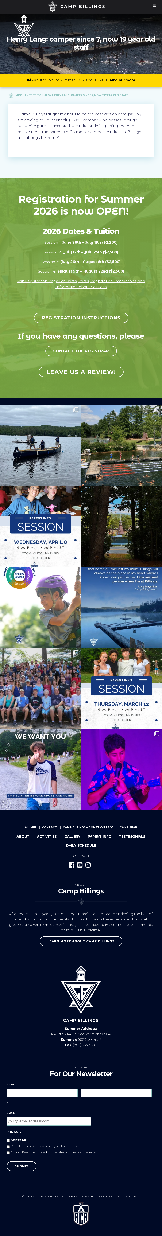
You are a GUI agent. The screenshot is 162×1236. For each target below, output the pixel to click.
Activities (47, 837)
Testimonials (132, 837)
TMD (136, 1196)
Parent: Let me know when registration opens (44, 1146)
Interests (14, 1131)
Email (11, 1112)
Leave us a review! (81, 371)
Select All (18, 1140)
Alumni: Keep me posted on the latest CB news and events (53, 1152)
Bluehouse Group (109, 1196)
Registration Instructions (81, 317)
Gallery (72, 837)
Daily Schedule (81, 845)
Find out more (122, 80)
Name (10, 1084)
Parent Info (99, 837)
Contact (49, 827)
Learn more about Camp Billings (81, 941)
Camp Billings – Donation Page (88, 827)
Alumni (30, 827)
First (10, 1102)
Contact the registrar (81, 351)
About (22, 837)
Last (84, 1102)
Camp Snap (128, 827)
